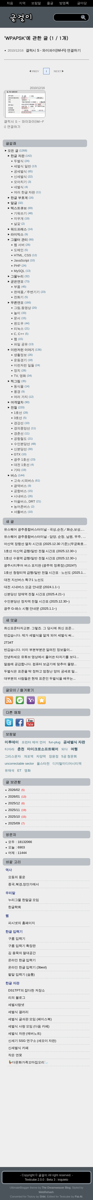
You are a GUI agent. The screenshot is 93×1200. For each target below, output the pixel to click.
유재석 (9, 770)
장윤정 (54, 756)
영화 (27, 770)
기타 (20, 470)
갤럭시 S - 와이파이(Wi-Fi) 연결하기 (53, 50)
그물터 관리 (22, 239)
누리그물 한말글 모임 (23, 900)
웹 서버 (22, 245)
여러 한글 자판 (27, 192)
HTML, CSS (25, 255)
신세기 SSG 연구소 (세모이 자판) (32, 1041)
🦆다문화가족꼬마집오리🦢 (28, 1062)
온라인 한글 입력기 (22, 960)
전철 (18, 407)
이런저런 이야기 (26, 350)
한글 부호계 (22, 198)
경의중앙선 (25, 428)
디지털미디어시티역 (67, 763)
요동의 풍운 (16, 877)
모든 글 (17, 150)
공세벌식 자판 (74, 742)
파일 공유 (23, 344)
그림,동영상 (25, 308)
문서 (20, 318)
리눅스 (22, 328)
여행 (74, 749)
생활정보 (23, 355)
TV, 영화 (23, 376)
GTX (20, 454)
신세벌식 (23, 177)
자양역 (41, 756)
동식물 (22, 386)
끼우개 (22, 218)
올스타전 (43, 763)
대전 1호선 (24, 465)
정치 (20, 370)
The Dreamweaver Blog (56, 1187)
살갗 (19, 224)
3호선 (20, 418)
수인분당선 (25, 444)
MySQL (22, 271)
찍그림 (18, 381)
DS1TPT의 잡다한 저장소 (26, 990)
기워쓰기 (23, 213)
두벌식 (22, 161)
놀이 (20, 313)
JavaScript (24, 260)
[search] (68, 17)
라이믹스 (19, 234)
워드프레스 (22, 229)
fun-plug (54, 742)
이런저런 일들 (27, 365)
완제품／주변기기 (30, 292)
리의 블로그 (16, 997)
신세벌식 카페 (18, 1048)
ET (19, 770)
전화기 (21, 297)
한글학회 (14, 907)
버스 (18, 475)
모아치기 (22, 182)
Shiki (43, 1196)
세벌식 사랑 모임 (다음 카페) (28, 1026)
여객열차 (20, 402)
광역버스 (22, 486)
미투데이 (12, 742)
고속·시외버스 (27, 480)
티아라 (9, 749)
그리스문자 (13, 756)
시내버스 (23, 496)
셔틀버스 (23, 512)
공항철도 (23, 439)
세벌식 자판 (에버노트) (24, 1033)
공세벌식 (23, 171)
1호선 (21, 413)
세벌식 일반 (25, 166)
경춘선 (22, 433)
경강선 (22, 423)
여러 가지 (23, 397)
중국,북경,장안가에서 (23, 884)
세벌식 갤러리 (18, 1012)
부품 (20, 287)
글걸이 (42, 1175)
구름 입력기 (16, 938)
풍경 (19, 391)
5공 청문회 (69, 756)
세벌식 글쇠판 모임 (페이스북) (30, 1019)
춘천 (20, 749)
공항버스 (23, 491)
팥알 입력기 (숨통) (21, 974)
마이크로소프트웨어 (42, 749)
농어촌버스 (24, 507)
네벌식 (21, 187)
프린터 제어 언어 (34, 742)
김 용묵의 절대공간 (22, 953)
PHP (20, 266)
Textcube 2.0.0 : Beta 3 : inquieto (46, 1179)
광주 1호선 (24, 459)
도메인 (21, 250)
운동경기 (23, 360)
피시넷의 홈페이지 (21, 923)
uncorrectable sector (19, 763)
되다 (64, 749)
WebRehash (46, 1192)
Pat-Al (78, 1196)
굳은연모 (20, 281)
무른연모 (21, 302)
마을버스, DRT (27, 501)
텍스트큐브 (22, 208)
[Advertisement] (46, 1120)
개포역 (28, 756)
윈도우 (22, 323)
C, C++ (21, 334)
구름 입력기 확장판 (22, 946)
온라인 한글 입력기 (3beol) (27, 967)
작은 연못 (15, 1055)
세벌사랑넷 (16, 1005)
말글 (17, 203)
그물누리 (20, 276)
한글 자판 (21, 156)
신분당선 (23, 449)
